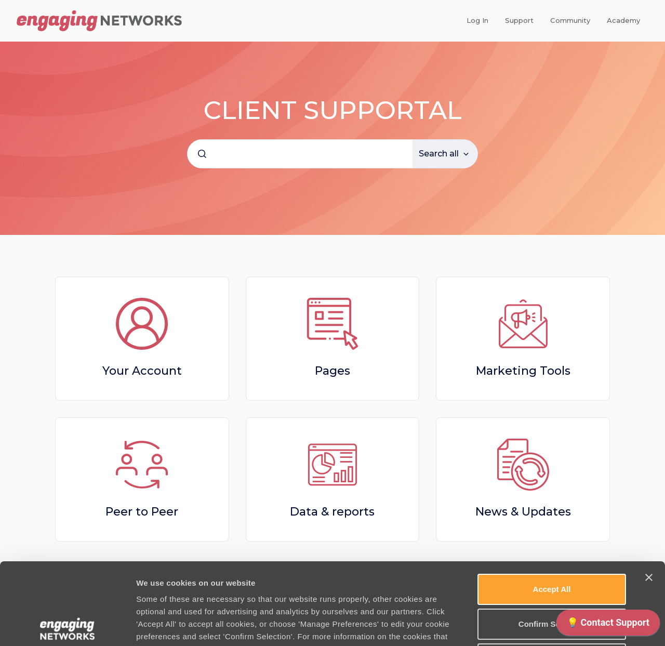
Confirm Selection (551, 542)
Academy (623, 20)
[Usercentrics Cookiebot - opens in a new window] (67, 626)
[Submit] (202, 154)
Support (519, 20)
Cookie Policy (401, 567)
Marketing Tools (523, 371)
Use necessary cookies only (552, 577)
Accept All (552, 507)
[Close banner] (649, 495)
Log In (477, 20)
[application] (608, 625)
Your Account (142, 371)
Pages (332, 371)
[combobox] (300, 154)
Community (570, 20)
